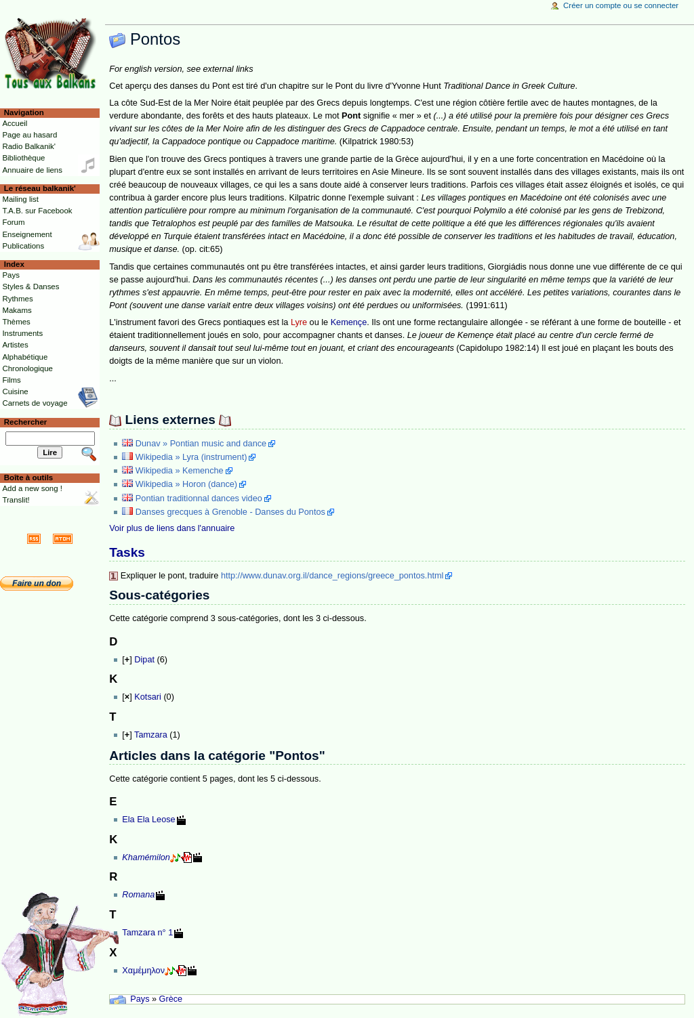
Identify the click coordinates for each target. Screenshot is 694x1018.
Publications (23, 246)
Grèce (171, 999)
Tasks (127, 552)
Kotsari (147, 697)
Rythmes (17, 299)
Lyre (299, 322)
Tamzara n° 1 (147, 932)
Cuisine (15, 391)
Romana (138, 894)
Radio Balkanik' (29, 146)
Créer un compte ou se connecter (620, 5)
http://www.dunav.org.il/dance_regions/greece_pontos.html (332, 575)
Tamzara (150, 735)
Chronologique (27, 368)
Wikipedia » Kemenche (180, 470)
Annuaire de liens (32, 170)
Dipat (144, 659)
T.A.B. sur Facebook (37, 211)
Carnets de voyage (34, 403)
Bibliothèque (23, 158)
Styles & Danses (30, 286)
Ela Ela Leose (148, 819)
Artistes (15, 345)
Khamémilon (146, 857)
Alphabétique (24, 357)
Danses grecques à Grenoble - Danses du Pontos (230, 512)
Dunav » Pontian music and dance (201, 443)
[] (126, 659)
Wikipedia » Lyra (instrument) (191, 457)
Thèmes (16, 322)
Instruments (22, 333)
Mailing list (20, 199)
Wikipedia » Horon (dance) (186, 484)
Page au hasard (29, 135)
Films (11, 380)
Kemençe (349, 322)
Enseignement (27, 234)
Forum (13, 222)
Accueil (14, 123)
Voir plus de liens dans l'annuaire (171, 528)
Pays (139, 999)
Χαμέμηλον (143, 970)
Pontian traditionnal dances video (199, 498)
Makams (16, 310)
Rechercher (25, 422)
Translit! (15, 500)
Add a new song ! (32, 488)
